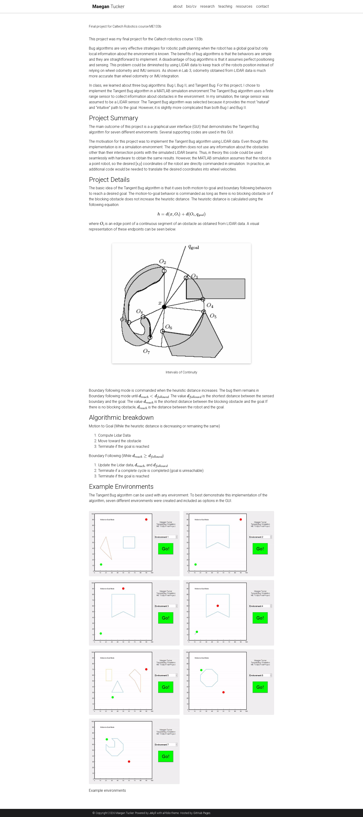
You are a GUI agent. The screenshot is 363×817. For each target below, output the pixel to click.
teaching (225, 6)
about (177, 6)
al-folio (167, 813)
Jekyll (152, 813)
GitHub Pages (201, 813)
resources (244, 6)
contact (262, 6)
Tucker (108, 6)
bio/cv (191, 6)
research (208, 6)
